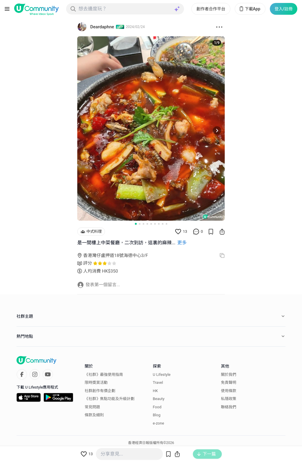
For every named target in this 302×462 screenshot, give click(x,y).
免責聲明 (228, 382)
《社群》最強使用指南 (104, 374)
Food (157, 407)
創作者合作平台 (210, 8)
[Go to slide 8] (162, 224)
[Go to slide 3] (143, 224)
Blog (156, 415)
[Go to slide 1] (136, 224)
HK (155, 391)
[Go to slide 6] (155, 224)
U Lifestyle (161, 374)
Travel (158, 382)
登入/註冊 (284, 8)
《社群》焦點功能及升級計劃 (109, 399)
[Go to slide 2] (139, 224)
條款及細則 (94, 415)
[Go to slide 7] (159, 224)
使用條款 (228, 391)
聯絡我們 (228, 407)
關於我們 (228, 374)
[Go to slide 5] (151, 224)
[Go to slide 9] (166, 224)
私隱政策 (228, 399)
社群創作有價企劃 (100, 391)
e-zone (158, 423)
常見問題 (92, 407)
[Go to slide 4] (147, 224)
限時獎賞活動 (96, 382)
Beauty (159, 399)
